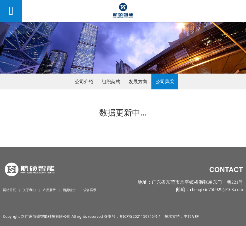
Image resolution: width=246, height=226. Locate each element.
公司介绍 (84, 81)
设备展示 (89, 190)
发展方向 (138, 81)
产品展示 (49, 190)
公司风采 (165, 81)
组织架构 (111, 81)
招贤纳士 (69, 190)
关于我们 (29, 190)
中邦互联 (191, 216)
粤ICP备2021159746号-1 (140, 216)
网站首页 (9, 190)
